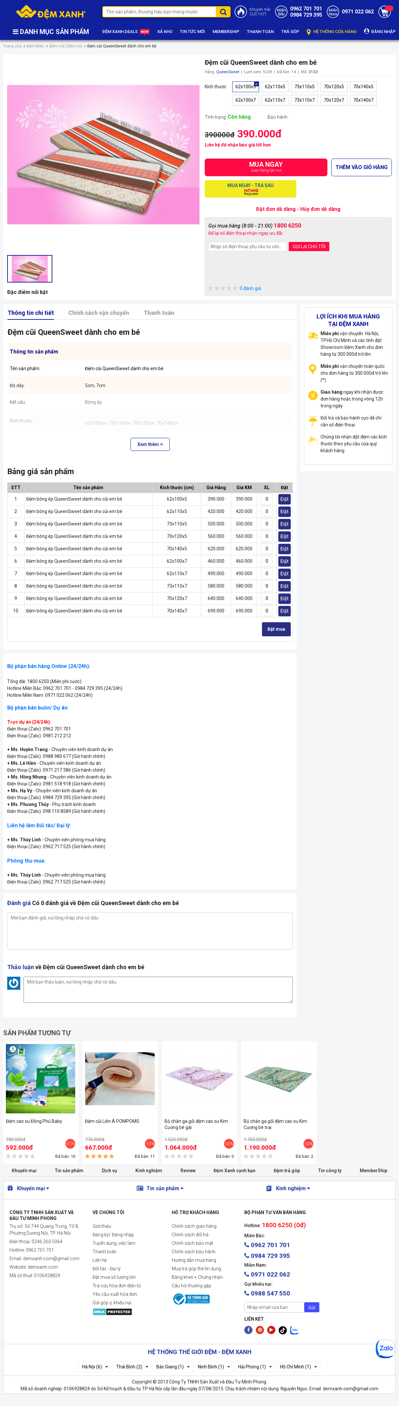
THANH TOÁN (260, 31)
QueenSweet (227, 72)
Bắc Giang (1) (173, 1366)
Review (188, 1170)
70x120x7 (334, 100)
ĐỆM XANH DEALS (126, 32)
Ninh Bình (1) (214, 1366)
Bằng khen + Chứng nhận (197, 1277)
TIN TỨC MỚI (192, 31)
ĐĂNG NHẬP (380, 31)
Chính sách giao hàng (194, 1226)
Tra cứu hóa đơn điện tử (117, 1285)
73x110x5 (304, 86)
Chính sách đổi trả (190, 1234)
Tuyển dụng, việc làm (114, 1243)
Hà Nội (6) (95, 1366)
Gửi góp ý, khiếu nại (112, 1302)
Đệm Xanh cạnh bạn (234, 1170)
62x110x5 (275, 86)
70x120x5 (334, 86)
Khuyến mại (24, 1170)
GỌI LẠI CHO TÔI (309, 246)
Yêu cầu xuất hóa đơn (115, 1294)
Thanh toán (159, 312)
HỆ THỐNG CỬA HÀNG (331, 31)
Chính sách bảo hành (194, 1251)
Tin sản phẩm (69, 1170)
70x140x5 (363, 86)
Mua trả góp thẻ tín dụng (196, 1268)
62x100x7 (245, 100)
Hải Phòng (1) (255, 1366)
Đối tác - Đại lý (107, 1268)
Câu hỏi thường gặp (191, 1285)
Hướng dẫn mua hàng (194, 1260)
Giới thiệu (102, 1226)
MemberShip (373, 1170)
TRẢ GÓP (290, 31)
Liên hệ (100, 1260)
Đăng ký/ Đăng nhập (113, 1234)
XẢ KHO (164, 31)
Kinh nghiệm (148, 1170)
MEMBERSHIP (226, 31)
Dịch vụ (109, 1170)
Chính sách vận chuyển (98, 312)
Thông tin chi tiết (31, 312)
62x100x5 (245, 86)
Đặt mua (276, 629)
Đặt (284, 499)
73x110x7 (304, 100)
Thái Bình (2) (132, 1366)
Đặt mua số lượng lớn (114, 1277)
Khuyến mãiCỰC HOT (260, 11)
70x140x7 (363, 100)
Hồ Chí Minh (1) (298, 1366)
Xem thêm (150, 444)
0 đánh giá (234, 288)
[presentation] (258, 269)
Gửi (311, 1307)
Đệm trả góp (287, 1170)
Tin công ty (329, 1170)
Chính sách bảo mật (192, 1243)
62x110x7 (275, 100)
